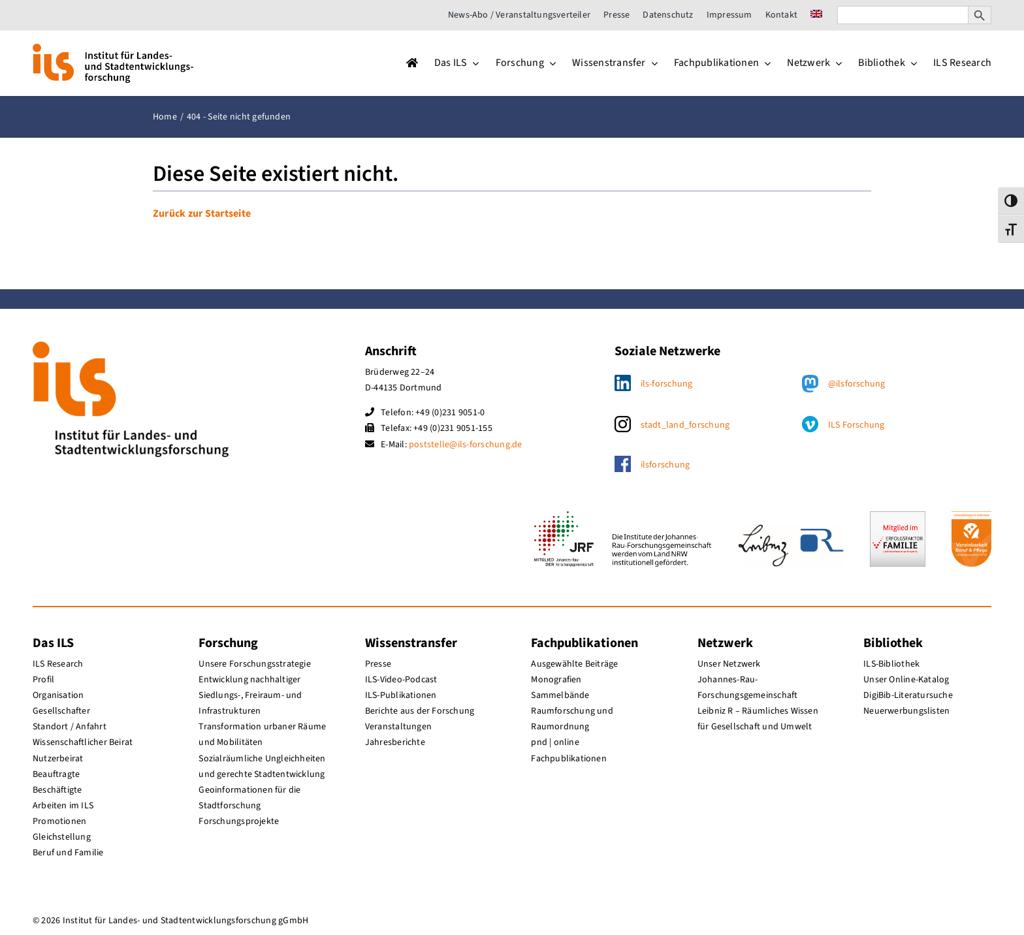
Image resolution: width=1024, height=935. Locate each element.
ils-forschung (667, 383)
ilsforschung (665, 464)
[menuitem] (816, 15)
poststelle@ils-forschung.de (465, 444)
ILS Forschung (856, 425)
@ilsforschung (857, 383)
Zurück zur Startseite (202, 213)
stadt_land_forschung (685, 425)
